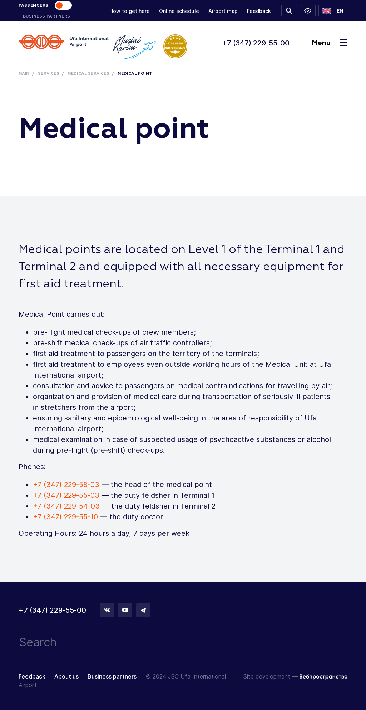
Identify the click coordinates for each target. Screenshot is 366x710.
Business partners (112, 676)
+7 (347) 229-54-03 (66, 506)
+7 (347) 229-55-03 (66, 495)
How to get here (129, 11)
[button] (333, 10)
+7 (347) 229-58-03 (66, 484)
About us (66, 676)
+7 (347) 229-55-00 (256, 43)
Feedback (259, 11)
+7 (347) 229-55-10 (65, 516)
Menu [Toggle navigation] (329, 43)
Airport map (223, 11)
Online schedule (179, 11)
